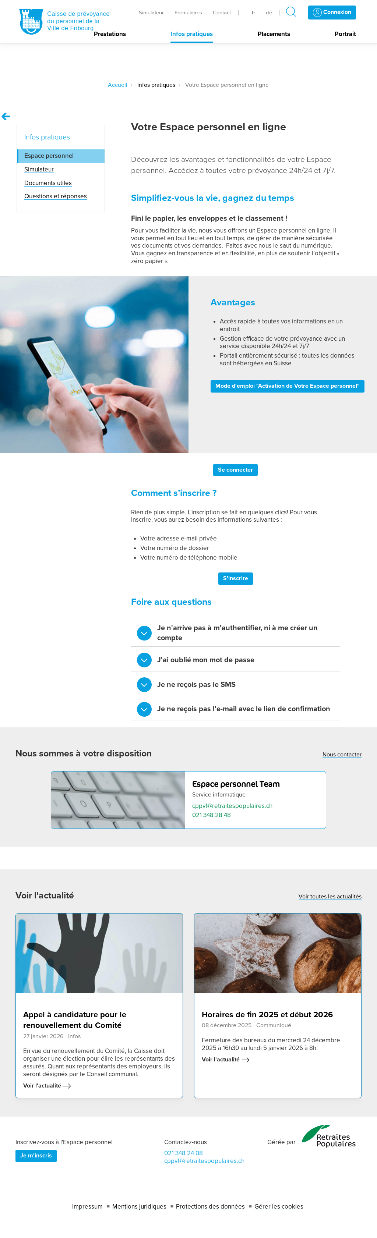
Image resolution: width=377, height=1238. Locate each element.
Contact (222, 12)
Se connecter (235, 469)
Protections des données (210, 1206)
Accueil (117, 85)
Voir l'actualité (47, 1086)
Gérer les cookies (278, 1206)
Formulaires (188, 12)
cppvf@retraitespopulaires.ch (232, 806)
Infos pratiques (191, 34)
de (269, 12)
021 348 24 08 (183, 1153)
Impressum (87, 1206)
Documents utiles (48, 183)
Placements (274, 34)
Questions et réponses (55, 196)
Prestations (110, 34)
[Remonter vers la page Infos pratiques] (6, 117)
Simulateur (151, 12)
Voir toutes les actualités (330, 896)
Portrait (345, 34)
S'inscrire (235, 578)
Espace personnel (49, 156)
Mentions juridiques (139, 1206)
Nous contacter (342, 754)
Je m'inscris (36, 1155)
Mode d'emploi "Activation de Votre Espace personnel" (287, 386)
